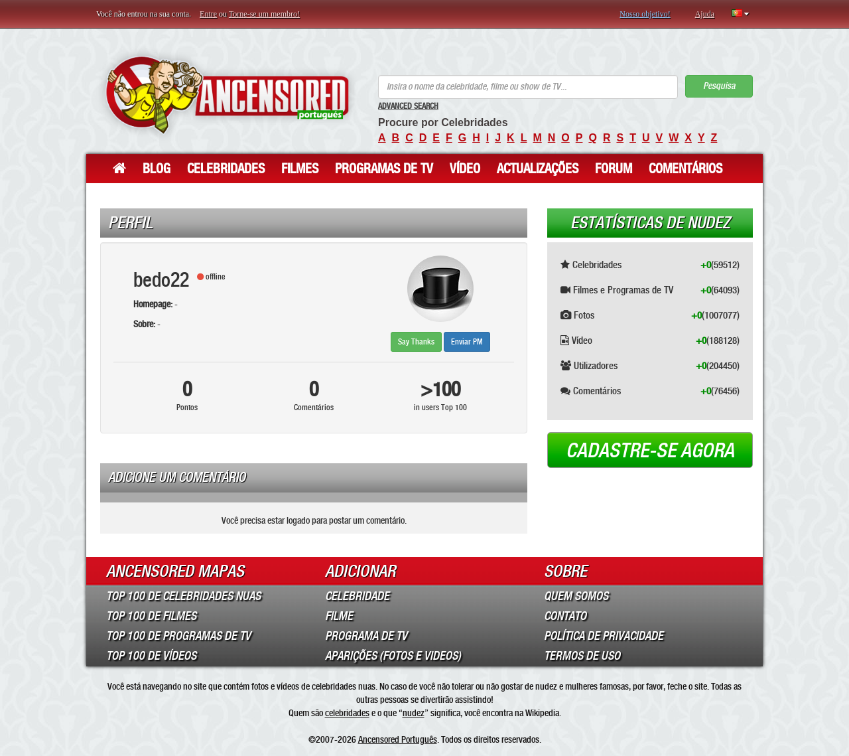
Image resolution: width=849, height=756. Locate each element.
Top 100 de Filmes (151, 616)
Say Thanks (416, 341)
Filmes (299, 168)
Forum (613, 168)
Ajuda (704, 14)
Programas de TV (384, 168)
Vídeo (465, 168)
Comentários (685, 168)
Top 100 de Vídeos (151, 655)
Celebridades (226, 168)
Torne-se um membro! (264, 14)
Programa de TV (366, 636)
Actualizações (537, 168)
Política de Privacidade (603, 636)
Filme (339, 616)
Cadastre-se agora (650, 450)
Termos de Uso (582, 655)
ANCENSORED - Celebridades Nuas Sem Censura (227, 94)
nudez (413, 713)
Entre (208, 14)
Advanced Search (408, 106)
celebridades (347, 713)
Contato (565, 616)
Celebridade (357, 596)
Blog (156, 168)
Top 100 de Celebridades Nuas (183, 596)
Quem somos (576, 596)
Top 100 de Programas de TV (178, 636)
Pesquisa (719, 86)
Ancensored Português (397, 739)
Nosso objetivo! (645, 14)
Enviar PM (467, 341)
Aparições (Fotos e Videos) (393, 655)
